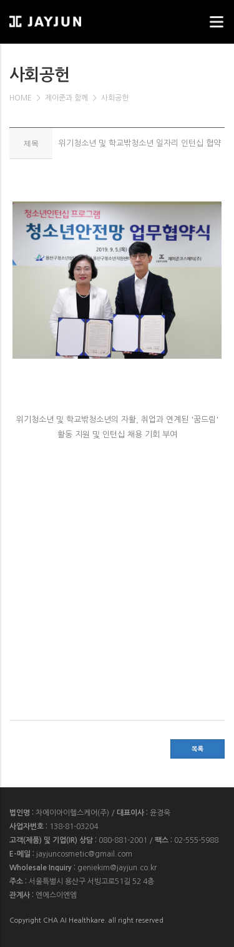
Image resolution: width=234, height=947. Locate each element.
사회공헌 (115, 98)
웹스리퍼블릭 (71, 17)
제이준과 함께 (66, 98)
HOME (20, 98)
